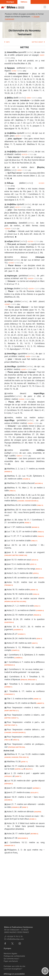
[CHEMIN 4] (40, 610)
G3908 (21, 399)
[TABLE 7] (34, 541)
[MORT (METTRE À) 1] (11, 710)
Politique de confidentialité (14, 956)
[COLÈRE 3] (26, 479)
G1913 (24, 154)
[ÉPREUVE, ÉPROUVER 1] (29, 680)
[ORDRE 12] (37, 699)
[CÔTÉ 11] (33, 564)
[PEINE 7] (28, 523)
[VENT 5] (35, 643)
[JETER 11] (24, 762)
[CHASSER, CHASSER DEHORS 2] (27, 501)
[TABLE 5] (12, 491)
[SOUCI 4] (35, 560)
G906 (28, 98)
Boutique (10, 2)
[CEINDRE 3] (15, 807)
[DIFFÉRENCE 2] (9, 665)
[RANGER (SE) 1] (9, 845)
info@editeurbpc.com (15, 939)
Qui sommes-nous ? (11, 958)
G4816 (19, 456)
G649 (42, 55)
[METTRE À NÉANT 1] (11, 718)
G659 (28, 356)
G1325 (41, 183)
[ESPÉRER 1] (8, 687)
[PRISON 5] (37, 615)
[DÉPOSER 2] (8, 784)
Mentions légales (10, 953)
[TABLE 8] (41, 536)
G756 (14, 71)
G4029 (30, 278)
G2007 (23, 369)
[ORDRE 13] (34, 590)
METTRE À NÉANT (38, 42)
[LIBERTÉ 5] (40, 703)
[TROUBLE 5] (8, 585)
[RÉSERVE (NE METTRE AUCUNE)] (15, 601)
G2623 (7, 229)
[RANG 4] (39, 569)
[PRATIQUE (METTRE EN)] (16, 747)
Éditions (24, 2)
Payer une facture (11, 961)
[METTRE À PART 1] (10, 725)
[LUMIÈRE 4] (18, 658)
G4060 (30, 423)
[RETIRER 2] (34, 834)
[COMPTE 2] (15, 650)
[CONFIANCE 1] (9, 694)
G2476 (31, 289)
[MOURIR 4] (8, 800)
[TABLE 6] (41, 532)
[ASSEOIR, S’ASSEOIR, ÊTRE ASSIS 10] (16, 757)
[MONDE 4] (8, 471)
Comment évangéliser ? (13, 969)
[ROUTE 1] (29, 769)
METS (7, 42)
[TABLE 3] (40, 505)
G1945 (11, 263)
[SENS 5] (39, 638)
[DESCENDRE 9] (23, 838)
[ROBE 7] (25, 807)
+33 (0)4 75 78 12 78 (14, 936)
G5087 (7, 304)
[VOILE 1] (37, 606)
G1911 (18, 136)
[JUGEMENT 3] (18, 630)
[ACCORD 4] (39, 483)
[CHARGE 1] (21, 634)
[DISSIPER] (37, 812)
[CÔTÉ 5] (36, 573)
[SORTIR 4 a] (19, 769)
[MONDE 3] (35, 527)
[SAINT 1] (18, 776)
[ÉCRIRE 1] (32, 819)
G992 (19, 170)
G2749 (30, 241)
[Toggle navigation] (45, 7)
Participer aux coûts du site (14, 966)
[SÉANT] (41, 578)
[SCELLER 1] (34, 793)
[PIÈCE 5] (16, 740)
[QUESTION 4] (9, 622)
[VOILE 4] (36, 594)
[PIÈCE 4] (7, 740)
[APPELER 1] (8, 776)
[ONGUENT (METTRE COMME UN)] (15, 555)
